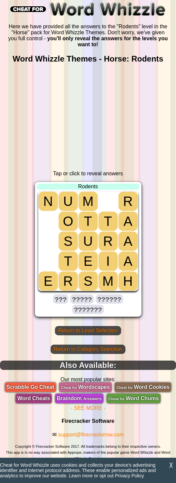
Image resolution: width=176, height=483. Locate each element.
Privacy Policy (129, 475)
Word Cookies (142, 387)
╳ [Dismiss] (171, 465)
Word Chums (133, 398)
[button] (60, 299)
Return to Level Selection (88, 330)
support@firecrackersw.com (91, 434)
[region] (88, 117)
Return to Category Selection (88, 349)
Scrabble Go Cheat (30, 387)
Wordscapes (85, 387)
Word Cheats (33, 398)
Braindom (79, 398)
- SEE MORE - (88, 408)
